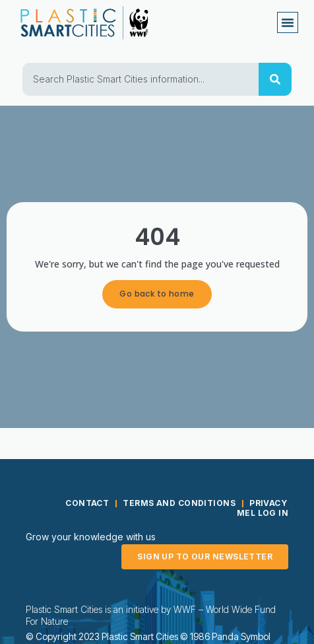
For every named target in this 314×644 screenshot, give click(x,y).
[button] (287, 22)
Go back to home (157, 293)
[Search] (275, 79)
